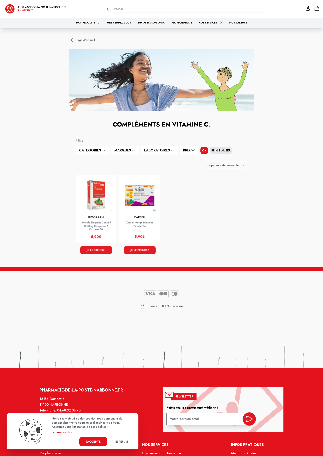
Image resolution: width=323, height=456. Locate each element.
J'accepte (93, 442)
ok (204, 150)
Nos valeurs (238, 23)
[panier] (317, 8)
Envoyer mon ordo (151, 23)
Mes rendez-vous (119, 23)
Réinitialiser (221, 150)
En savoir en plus (62, 432)
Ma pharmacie (182, 23)
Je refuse (122, 442)
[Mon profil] (308, 8)
